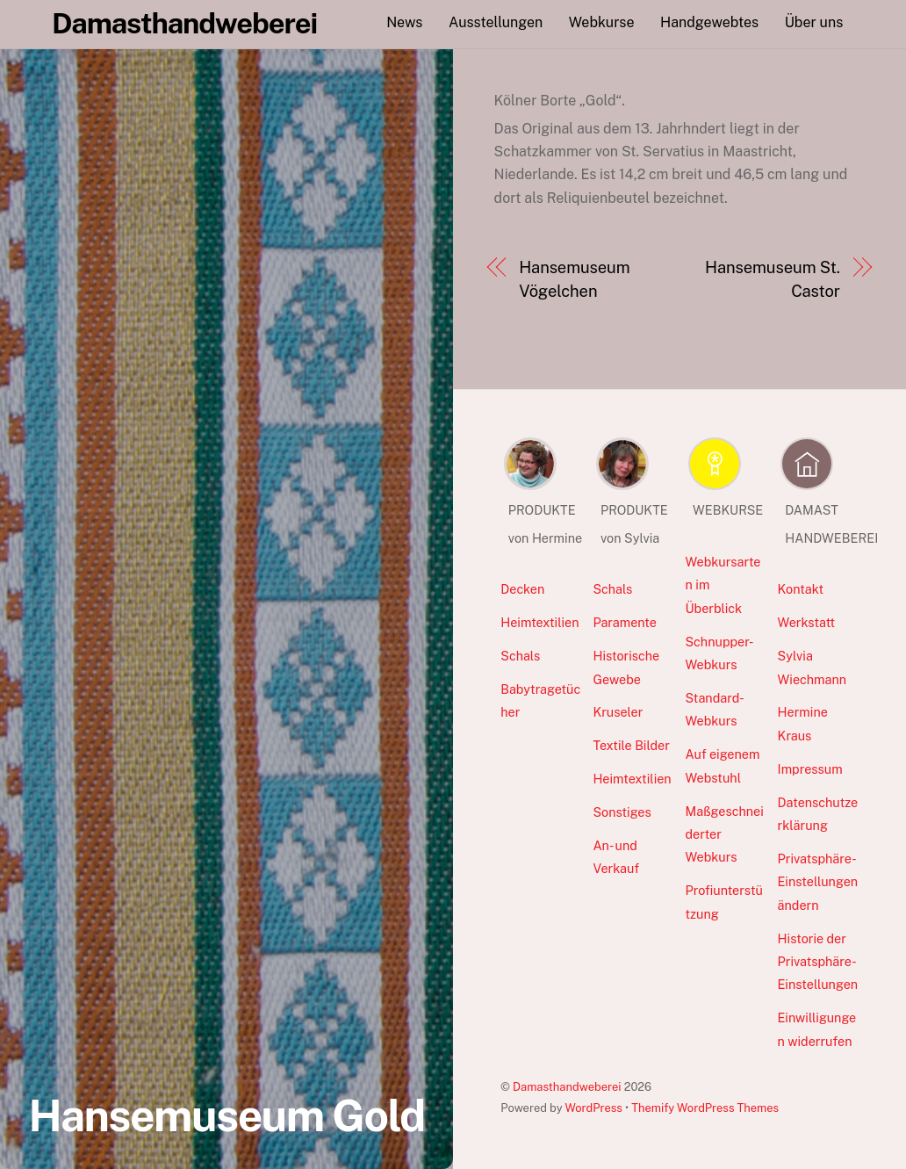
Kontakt (801, 588)
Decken (522, 588)
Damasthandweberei (567, 1086)
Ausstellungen (496, 22)
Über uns (814, 22)
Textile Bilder (631, 745)
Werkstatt (807, 622)
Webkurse (602, 22)
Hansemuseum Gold (226, 1115)
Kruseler (618, 711)
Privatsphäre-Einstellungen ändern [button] (818, 882)
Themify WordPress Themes (705, 1108)
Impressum (810, 768)
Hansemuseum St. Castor (772, 278)
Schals (520, 655)
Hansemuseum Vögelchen (574, 278)
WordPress (593, 1108)
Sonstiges (622, 812)
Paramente (624, 622)
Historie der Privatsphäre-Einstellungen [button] (818, 961)
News (404, 22)
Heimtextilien (539, 622)
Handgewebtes (709, 22)
